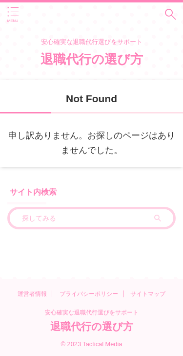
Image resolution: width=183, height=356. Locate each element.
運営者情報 (32, 293)
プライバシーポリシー (89, 293)
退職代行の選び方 (92, 59)
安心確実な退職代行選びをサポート (92, 312)
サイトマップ (147, 293)
